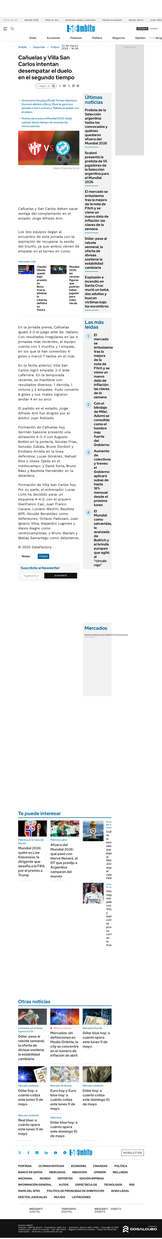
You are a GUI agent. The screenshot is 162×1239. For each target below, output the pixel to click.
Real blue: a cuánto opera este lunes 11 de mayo (30, 1127)
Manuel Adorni (136, 20)
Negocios (118, 38)
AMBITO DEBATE (108, 1210)
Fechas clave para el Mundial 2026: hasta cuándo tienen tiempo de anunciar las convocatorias (47, 122)
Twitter (20, 1152)
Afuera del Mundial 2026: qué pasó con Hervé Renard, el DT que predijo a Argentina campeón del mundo (64, 861)
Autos (63, 1184)
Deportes (39, 47)
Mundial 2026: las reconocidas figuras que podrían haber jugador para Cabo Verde (77, 285)
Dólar (33, 38)
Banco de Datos (30, 1172)
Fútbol (55, 47)
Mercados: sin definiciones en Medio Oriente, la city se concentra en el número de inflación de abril (64, 1044)
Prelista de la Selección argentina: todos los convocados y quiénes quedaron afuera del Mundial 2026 (96, 126)
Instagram (36, 1152)
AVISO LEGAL (120, 1191)
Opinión (140, 38)
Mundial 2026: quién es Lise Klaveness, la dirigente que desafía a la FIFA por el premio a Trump (31, 861)
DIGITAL (36, 1210)
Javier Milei (156, 20)
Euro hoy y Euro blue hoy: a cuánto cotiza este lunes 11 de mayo (63, 1099)
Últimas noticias (51, 1166)
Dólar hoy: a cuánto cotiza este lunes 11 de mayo (30, 1097)
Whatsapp (64, 1152)
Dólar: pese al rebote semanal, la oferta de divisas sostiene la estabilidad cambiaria (96, 253)
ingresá (154, 29)
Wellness (120, 1172)
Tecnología (113, 1184)
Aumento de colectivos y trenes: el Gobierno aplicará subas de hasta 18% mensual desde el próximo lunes (102, 478)
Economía (53, 38)
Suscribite (60, 575)
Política (97, 38)
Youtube (55, 1152)
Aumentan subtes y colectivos (80, 20)
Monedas (90, 635)
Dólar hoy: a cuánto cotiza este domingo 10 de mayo (96, 1097)
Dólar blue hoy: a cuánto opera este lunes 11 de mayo (96, 1040)
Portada (25, 1166)
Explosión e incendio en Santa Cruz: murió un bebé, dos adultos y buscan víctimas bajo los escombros (97, 291)
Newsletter (154, 38)
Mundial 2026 (31, 20)
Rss (132, 1184)
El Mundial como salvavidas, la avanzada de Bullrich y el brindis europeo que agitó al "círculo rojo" (103, 538)
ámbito (22, 47)
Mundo (45, 1178)
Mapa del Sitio (29, 1191)
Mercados (57, 1172)
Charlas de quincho (112, 20)
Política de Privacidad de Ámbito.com (75, 1191)
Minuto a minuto (62, 1028)
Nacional (25, 1178)
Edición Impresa (92, 1178)
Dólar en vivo (51, 20)
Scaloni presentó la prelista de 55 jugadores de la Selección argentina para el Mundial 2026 (97, 167)
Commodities (110, 635)
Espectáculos (86, 1184)
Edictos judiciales (32, 1197)
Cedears (123, 635)
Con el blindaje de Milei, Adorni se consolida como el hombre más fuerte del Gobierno (102, 424)
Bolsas (99, 635)
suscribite (142, 29)
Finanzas (76, 38)
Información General (35, 1184)
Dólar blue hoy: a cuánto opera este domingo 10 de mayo (63, 1129)
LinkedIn (46, 1152)
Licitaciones (81, 1197)
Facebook (28, 1152)
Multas (59, 1197)
